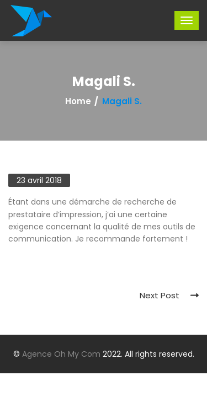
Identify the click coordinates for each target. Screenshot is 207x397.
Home (78, 101)
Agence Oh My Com (61, 354)
